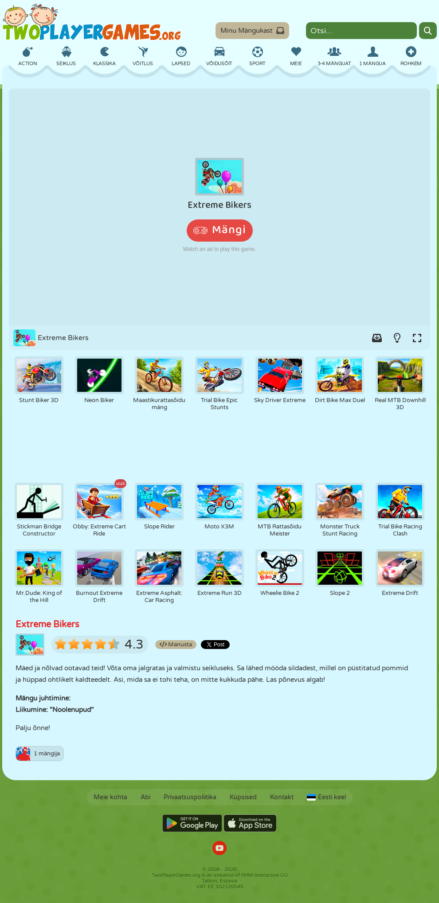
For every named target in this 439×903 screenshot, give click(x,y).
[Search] (428, 30)
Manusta (176, 644)
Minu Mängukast (252, 31)
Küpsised (243, 797)
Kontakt (282, 797)
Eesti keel (326, 797)
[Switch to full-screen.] (417, 338)
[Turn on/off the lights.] (397, 338)
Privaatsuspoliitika (190, 797)
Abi (145, 797)
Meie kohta (110, 797)
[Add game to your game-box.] (377, 338)
